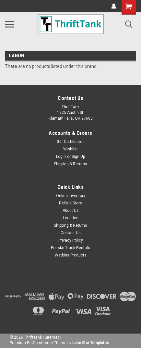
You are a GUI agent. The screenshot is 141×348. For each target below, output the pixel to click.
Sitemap (52, 337)
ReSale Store (70, 203)
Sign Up (78, 156)
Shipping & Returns (70, 164)
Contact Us (71, 233)
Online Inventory (70, 195)
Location (70, 218)
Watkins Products (71, 255)
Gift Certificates (71, 141)
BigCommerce (40, 343)
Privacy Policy (70, 240)
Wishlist (70, 149)
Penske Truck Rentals (70, 247)
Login (61, 156)
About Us (71, 210)
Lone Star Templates (90, 343)
